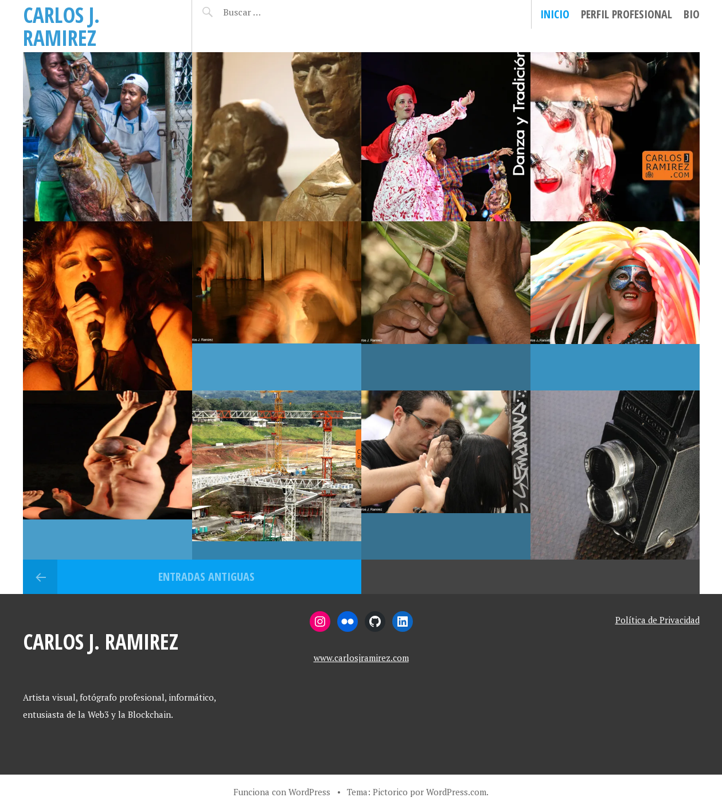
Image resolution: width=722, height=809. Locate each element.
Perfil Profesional (626, 14)
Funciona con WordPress (281, 792)
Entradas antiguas (206, 576)
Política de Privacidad (657, 620)
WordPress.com (456, 792)
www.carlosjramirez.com (361, 657)
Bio (692, 14)
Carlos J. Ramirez (61, 26)
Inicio (554, 14)
